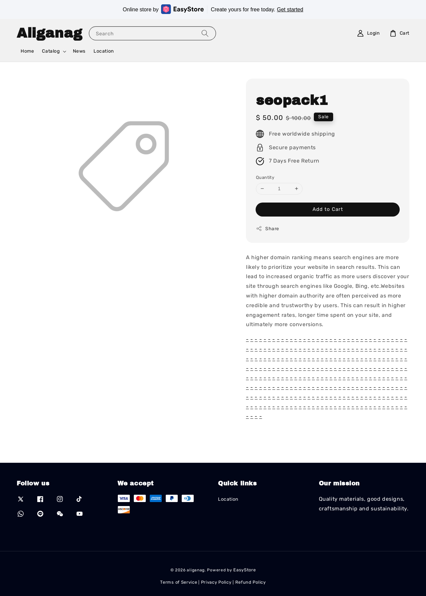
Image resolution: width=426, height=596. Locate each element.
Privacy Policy (216, 582)
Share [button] (267, 229)
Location (104, 51)
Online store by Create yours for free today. (213, 9)
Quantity (265, 177)
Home (27, 51)
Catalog (51, 51)
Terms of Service (178, 582)
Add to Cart (328, 209)
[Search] (205, 33)
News (79, 51)
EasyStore (244, 569)
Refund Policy (250, 582)
